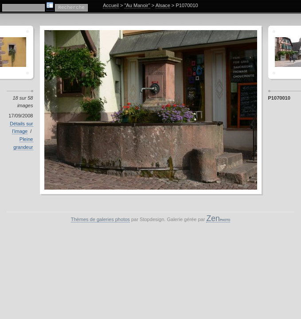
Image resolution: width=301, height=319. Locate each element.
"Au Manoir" (137, 5)
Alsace (163, 5)
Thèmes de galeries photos (100, 219)
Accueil (111, 5)
